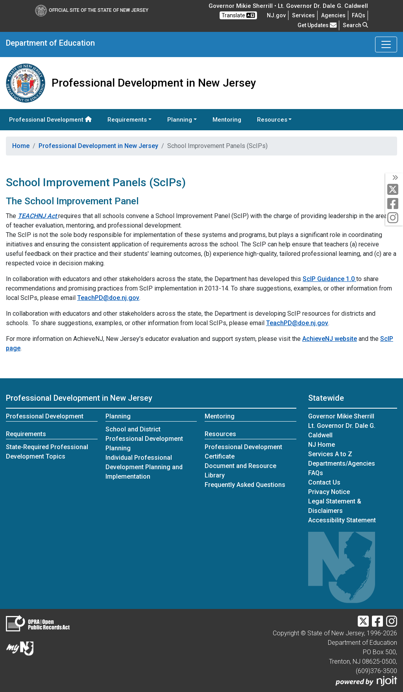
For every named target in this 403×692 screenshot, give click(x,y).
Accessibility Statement (342, 520)
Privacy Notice (329, 492)
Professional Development (50, 119)
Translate (238, 15)
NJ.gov (276, 15)
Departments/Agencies (341, 463)
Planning (118, 416)
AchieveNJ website (329, 338)
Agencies (333, 15)
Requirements (26, 434)
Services (303, 15)
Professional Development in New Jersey (98, 146)
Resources (220, 434)
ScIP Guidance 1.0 (329, 279)
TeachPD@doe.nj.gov (108, 298)
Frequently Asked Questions (245, 484)
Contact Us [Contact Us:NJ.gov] (324, 482)
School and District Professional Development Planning (144, 439)
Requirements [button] (127, 119)
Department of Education (50, 43)
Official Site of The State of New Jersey (91, 10)
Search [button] (355, 25)
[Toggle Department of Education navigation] (386, 44)
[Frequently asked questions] (358, 15)
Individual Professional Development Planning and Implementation (144, 467)
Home (21, 146)
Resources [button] (272, 119)
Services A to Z (330, 454)
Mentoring (227, 119)
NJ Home (321, 444)
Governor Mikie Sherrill (341, 416)
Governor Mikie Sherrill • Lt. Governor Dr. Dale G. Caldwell (288, 5)
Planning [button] (179, 119)
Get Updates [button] (317, 25)
